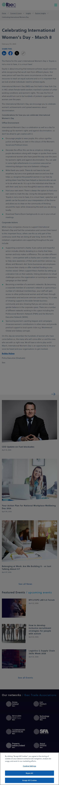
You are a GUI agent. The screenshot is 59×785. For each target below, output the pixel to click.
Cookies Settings (29, 767)
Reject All (29, 774)
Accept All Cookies (29, 781)
